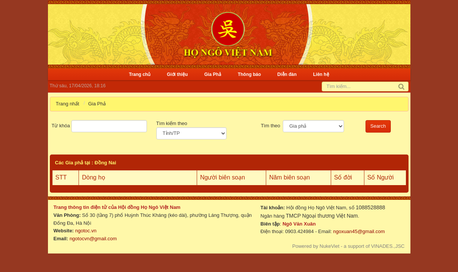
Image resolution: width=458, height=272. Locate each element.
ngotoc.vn (85, 230)
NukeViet (329, 246)
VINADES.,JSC (388, 246)
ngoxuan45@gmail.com (358, 231)
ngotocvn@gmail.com (93, 238)
